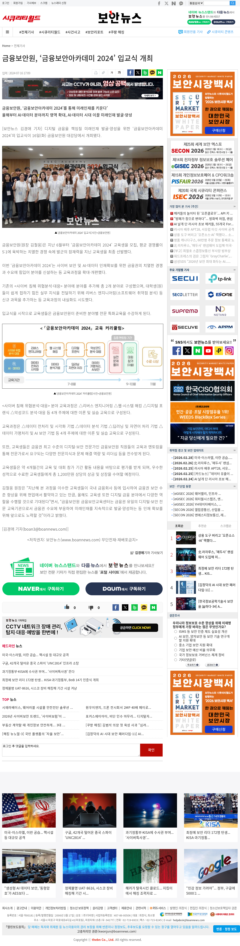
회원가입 (18, 3)
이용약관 (36, 908)
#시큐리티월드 (49, 31)
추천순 (202, 526)
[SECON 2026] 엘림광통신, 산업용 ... (198, 509)
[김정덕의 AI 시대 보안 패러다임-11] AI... (115, 733)
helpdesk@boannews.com (189, 920)
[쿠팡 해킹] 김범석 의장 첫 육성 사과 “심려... (117, 725)
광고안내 (21, 908)
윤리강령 (98, 908)
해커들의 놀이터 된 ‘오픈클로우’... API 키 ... (203, 213)
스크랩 (43, 3)
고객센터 (112, 908)
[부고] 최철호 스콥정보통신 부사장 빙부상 (202, 250)
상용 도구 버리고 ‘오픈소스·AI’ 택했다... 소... (204, 234)
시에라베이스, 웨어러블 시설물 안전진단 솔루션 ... (37, 707)
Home (6, 45)
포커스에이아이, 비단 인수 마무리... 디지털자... (119, 716)
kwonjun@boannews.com (117, 931)
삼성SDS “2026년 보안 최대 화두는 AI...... (202, 261)
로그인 (5, 3)
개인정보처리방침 (55, 908)
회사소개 (7, 908)
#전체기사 (26, 31)
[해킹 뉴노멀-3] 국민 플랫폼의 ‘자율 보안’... (33, 733)
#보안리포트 (95, 31)
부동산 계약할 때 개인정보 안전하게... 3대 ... (33, 725)
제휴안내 (126, 908)
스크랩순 (225, 526)
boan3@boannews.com (45, 529)
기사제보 (31, 3)
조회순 (179, 526)
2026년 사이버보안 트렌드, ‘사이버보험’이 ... (34, 716)
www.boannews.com (80, 540)
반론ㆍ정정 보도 (226, 929)
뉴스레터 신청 (58, 3)
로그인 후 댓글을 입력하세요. (71, 750)
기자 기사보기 (146, 552)
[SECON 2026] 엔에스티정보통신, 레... (199, 515)
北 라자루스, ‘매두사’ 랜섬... (202, 463)
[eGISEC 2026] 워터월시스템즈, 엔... (198, 499)
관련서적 (141, 908)
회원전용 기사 (193, 31)
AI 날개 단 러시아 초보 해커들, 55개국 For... (204, 224)
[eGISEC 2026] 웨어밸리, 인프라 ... (197, 493)
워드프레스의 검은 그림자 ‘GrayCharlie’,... (203, 256)
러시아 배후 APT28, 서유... (202, 468)
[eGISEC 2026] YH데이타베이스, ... (197, 504)
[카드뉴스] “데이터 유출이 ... (203, 473)
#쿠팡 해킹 (116, 31)
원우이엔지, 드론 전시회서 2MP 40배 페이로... (118, 707)
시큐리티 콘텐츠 (223, 31)
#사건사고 (73, 31)
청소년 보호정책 (79, 908)
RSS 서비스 (159, 908)
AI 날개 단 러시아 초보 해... (202, 479)
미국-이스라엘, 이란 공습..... (202, 457)
